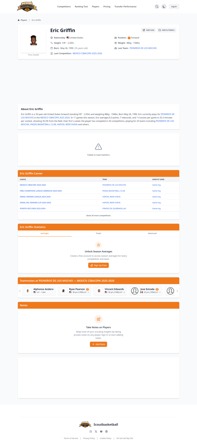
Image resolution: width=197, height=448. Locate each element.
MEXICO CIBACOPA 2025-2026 (87, 53)
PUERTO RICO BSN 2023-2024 (32, 208)
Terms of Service (71, 438)
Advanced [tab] (152, 233)
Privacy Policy (89, 438)
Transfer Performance (125, 6)
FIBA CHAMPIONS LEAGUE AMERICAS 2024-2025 (41, 191)
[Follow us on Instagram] (90, 431)
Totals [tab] (98, 233)
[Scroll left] (20, 290)
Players (95, 6)
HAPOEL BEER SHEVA (67, 124)
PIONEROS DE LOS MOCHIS (143, 48)
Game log (156, 185)
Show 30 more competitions (98, 215)
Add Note (98, 344)
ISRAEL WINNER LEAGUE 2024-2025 (35, 196)
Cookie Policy (105, 438)
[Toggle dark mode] (164, 6)
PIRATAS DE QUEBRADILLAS (114, 208)
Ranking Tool (81, 6)
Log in (174, 6)
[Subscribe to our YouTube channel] (101, 431)
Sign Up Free (98, 265)
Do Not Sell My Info (125, 438)
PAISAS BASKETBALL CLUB (43, 124)
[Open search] (157, 6)
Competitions (64, 6)
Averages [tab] (45, 233)
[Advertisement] (98, 81)
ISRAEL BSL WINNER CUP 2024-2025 (35, 202)
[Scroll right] (177, 290)
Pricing (106, 6)
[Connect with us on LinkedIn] (106, 431)
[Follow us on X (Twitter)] (96, 431)
